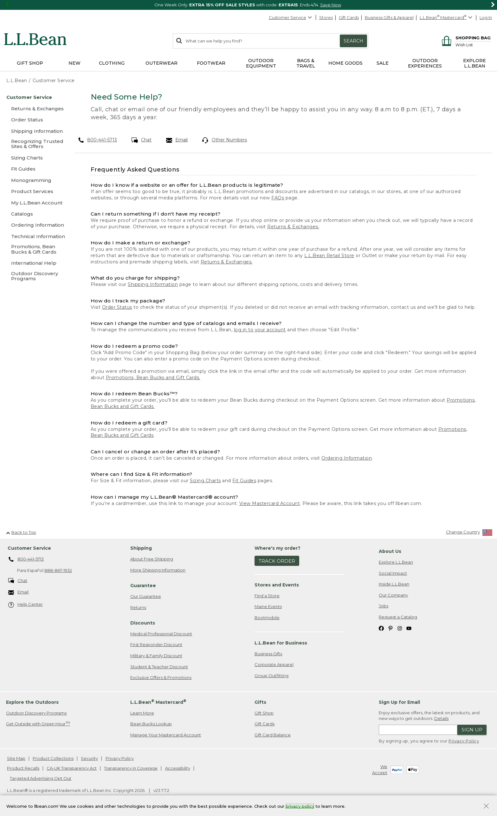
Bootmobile (267, 617)
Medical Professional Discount (161, 633)
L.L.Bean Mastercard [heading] (158, 702)
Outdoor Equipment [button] (261, 63)
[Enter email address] (418, 730)
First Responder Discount (156, 644)
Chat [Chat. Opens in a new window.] (142, 140)
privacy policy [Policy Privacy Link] (300, 805)
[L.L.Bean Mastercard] (447, 17)
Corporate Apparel (274, 664)
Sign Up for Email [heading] (399, 702)
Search (353, 41)
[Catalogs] (35, 213)
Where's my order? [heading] (277, 548)
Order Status (117, 307)
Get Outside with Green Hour (38, 723)
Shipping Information (153, 284)
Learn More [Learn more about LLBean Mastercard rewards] (142, 713)
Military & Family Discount (156, 655)
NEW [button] (74, 63)
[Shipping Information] (35, 131)
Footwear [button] (211, 63)
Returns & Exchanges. (293, 227)
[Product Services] (35, 191)
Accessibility (177, 768)
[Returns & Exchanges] (35, 108)
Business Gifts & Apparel (389, 17)
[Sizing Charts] (35, 157)
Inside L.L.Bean (394, 583)
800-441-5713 (97, 140)
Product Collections (53, 758)
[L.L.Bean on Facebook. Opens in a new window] (381, 627)
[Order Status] (35, 119)
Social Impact (393, 573)
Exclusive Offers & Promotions (160, 677)
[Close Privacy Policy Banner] (486, 806)
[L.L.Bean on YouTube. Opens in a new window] (408, 627)
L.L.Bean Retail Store (329, 255)
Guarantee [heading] (143, 585)
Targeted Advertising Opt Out (40, 778)
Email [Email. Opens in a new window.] (177, 140)
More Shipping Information (157, 570)
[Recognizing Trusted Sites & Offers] (35, 144)
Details (441, 718)
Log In (486, 17)
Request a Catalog (398, 616)
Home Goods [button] (345, 63)
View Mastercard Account (269, 503)
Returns (138, 607)
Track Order (277, 561)
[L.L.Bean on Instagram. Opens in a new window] (399, 627)
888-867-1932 (58, 570)
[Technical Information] (35, 236)
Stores (326, 17)
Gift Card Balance (273, 734)
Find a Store (267, 595)
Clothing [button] (112, 63)
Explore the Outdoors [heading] (32, 702)
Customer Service (291, 17)
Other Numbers (224, 140)
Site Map (16, 758)
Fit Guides (244, 480)
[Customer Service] (35, 97)
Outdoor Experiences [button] (425, 63)
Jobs (383, 605)
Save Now (330, 4)
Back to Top (21, 532)
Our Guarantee (145, 596)
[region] (248, 5)
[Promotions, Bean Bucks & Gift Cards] (35, 249)
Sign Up (472, 730)
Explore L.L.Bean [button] (474, 63)
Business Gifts (268, 653)
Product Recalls (23, 768)
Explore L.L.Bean (396, 562)
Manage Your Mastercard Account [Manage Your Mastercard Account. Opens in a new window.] (165, 734)
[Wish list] (473, 44)
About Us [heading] (390, 551)
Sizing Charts (205, 480)
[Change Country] (469, 533)
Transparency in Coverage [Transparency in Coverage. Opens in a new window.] (131, 768)
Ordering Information (346, 458)
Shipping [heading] (141, 548)
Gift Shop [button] (30, 63)
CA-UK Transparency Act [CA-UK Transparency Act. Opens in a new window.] (72, 768)
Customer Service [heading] (29, 548)
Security (89, 758)
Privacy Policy (464, 740)
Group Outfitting (271, 675)
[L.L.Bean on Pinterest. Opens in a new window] (390, 627)
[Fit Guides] (35, 168)
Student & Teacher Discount (159, 666)
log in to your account (260, 330)
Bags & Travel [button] (305, 63)
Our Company (393, 595)
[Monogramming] (35, 180)
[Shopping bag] (465, 37)
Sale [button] (383, 63)
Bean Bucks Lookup (151, 723)
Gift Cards (349, 17)
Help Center (25, 605)
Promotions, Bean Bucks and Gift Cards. (153, 377)
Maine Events (268, 606)
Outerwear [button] (161, 63)
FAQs (277, 198)
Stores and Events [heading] (277, 585)
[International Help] (35, 263)
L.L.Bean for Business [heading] (281, 643)
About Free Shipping (151, 558)
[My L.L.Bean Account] (35, 202)
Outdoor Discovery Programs (36, 713)
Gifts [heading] (260, 702)
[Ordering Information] (35, 224)
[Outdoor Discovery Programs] (35, 276)
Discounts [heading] (142, 623)
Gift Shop (264, 713)
